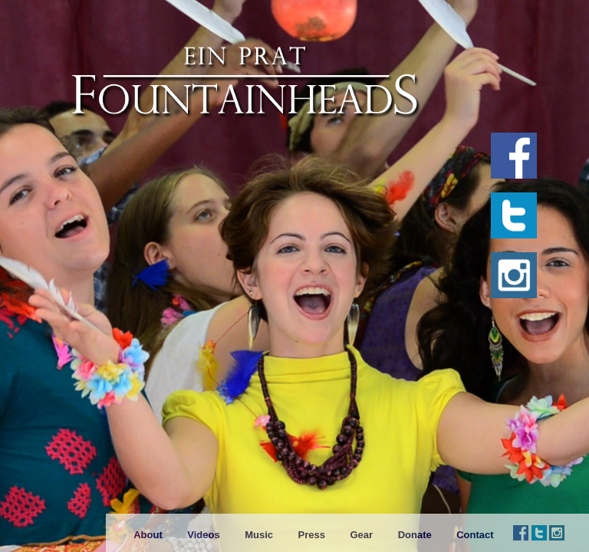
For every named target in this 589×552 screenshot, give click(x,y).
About (148, 534)
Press (311, 534)
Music (259, 534)
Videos (203, 534)
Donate (415, 534)
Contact (474, 534)
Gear (361, 534)
